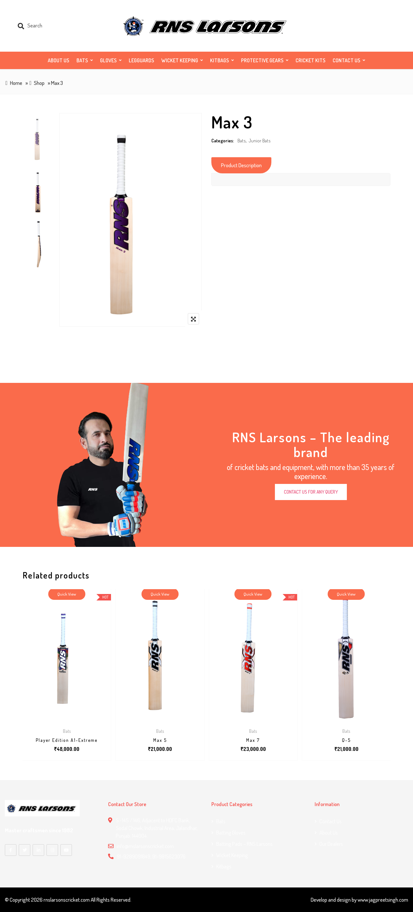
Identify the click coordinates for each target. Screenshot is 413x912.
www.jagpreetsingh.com (383, 899)
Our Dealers (331, 843)
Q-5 (346, 740)
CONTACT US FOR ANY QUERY (311, 492)
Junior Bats (260, 141)
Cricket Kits (311, 60)
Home (16, 82)
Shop (39, 82)
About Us (58, 60)
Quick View (66, 594)
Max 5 (160, 740)
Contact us (346, 60)
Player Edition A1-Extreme (66, 740)
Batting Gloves (231, 832)
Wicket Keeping (179, 60)
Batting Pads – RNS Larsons (244, 843)
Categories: (222, 141)
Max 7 (253, 740)
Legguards (141, 60)
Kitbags (219, 60)
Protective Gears (262, 60)
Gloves (108, 60)
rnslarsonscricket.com (67, 899)
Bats (82, 60)
